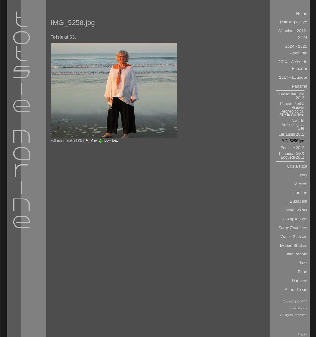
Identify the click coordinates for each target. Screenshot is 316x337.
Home (301, 13)
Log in (302, 334)
